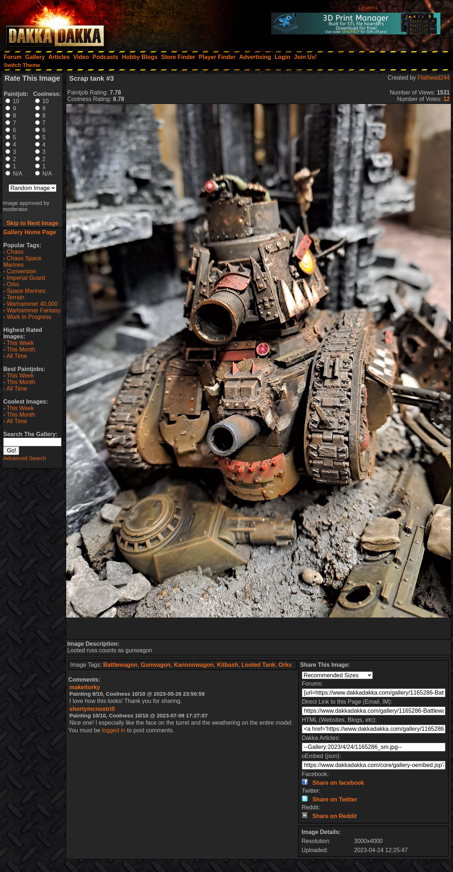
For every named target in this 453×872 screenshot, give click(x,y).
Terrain (15, 297)
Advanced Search (24, 458)
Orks (13, 284)
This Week (20, 343)
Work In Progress (29, 317)
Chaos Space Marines (22, 261)
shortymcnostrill (92, 709)
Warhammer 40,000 (32, 304)
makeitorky (84, 687)
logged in (113, 730)
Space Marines (26, 291)
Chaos (15, 252)
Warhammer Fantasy (34, 310)
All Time (17, 356)
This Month (21, 349)
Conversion (21, 271)
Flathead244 (434, 78)
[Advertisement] (258, 628)
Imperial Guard (26, 278)
